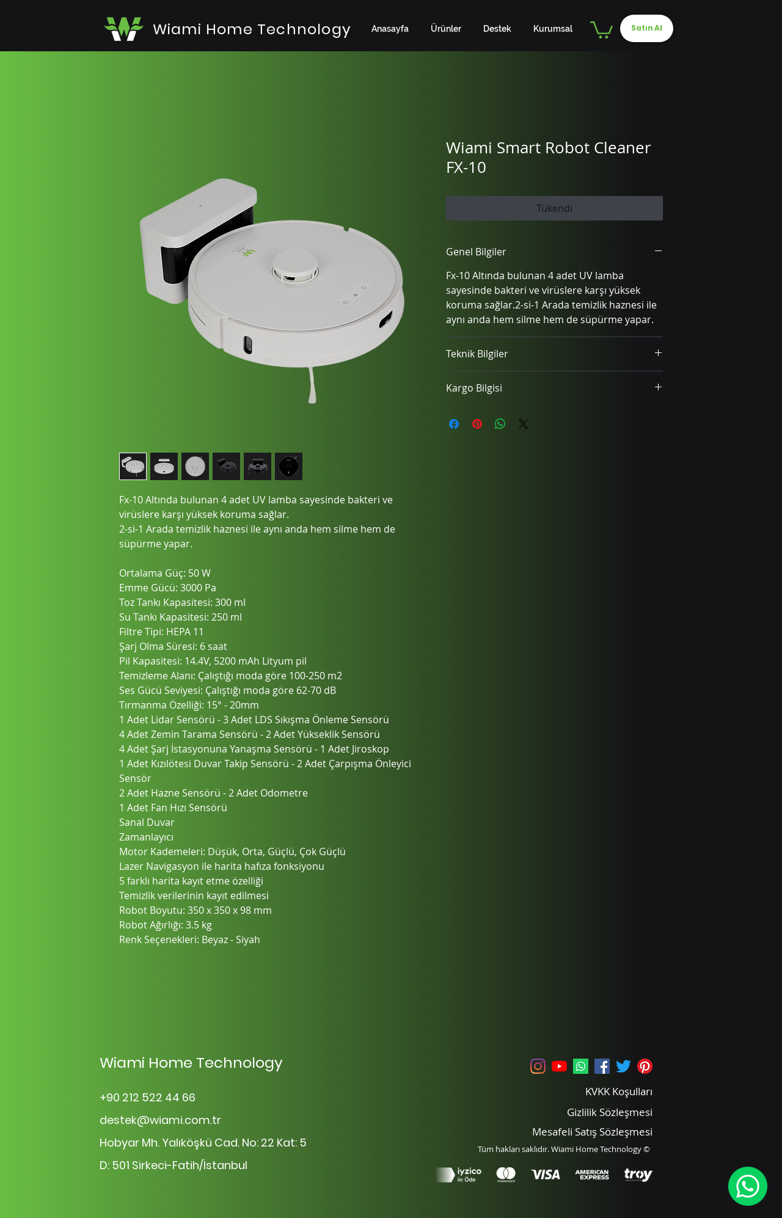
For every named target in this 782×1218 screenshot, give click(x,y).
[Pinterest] (644, 1066)
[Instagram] (538, 1066)
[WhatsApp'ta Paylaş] (500, 424)
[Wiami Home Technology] (252, 28)
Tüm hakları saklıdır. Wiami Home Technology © (564, 1148)
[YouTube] (559, 1066)
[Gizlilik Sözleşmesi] (594, 1111)
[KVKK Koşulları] (594, 1091)
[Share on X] (523, 424)
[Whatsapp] (580, 1066)
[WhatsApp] (747, 1186)
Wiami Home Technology (191, 1062)
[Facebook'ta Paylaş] (454, 424)
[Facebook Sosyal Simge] (602, 1066)
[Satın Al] (646, 28)
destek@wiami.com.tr (160, 1120)
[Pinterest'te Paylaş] (477, 424)
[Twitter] (623, 1066)
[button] (601, 29)
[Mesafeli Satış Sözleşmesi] (575, 1131)
